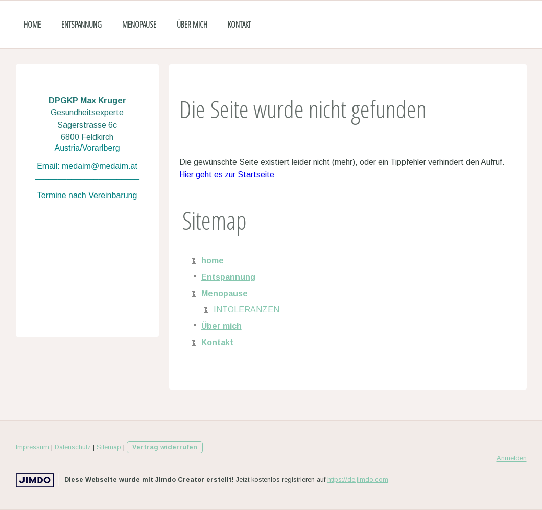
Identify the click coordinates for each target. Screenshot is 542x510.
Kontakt (239, 24)
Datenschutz (73, 447)
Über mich (192, 24)
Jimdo (35, 480)
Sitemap (109, 447)
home (32, 24)
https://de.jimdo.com (357, 479)
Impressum (32, 447)
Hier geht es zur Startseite (226, 174)
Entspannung (81, 24)
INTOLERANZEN (246, 309)
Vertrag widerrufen (164, 447)
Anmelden (512, 458)
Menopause (139, 24)
